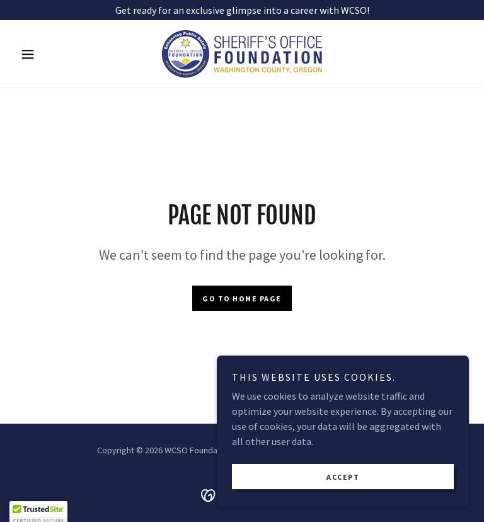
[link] (242, 54)
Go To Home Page (242, 298)
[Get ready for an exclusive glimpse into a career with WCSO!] (242, 10)
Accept (342, 477)
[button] (49, 54)
